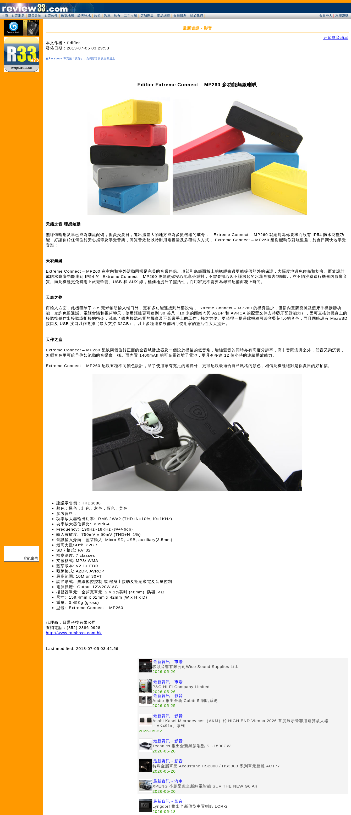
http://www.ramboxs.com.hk (74, 633)
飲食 (117, 16)
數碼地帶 (67, 16)
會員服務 (180, 16)
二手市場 (130, 16)
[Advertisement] (92, 694)
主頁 (5, 16)
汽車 (107, 16)
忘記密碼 (341, 16)
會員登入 (325, 16)
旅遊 (97, 16)
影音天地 (34, 16)
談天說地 (84, 16)
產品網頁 (163, 16)
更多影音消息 (335, 37)
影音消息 (18, 16)
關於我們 (196, 16)
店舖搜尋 (146, 16)
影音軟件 (51, 16)
